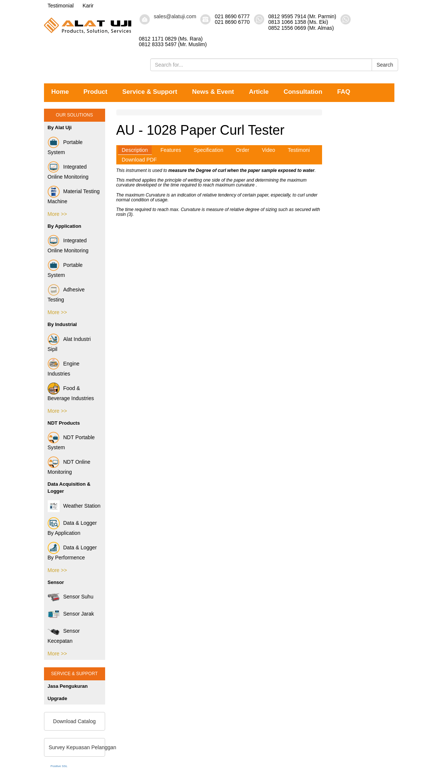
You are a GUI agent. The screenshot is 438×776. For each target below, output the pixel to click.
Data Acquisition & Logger (69, 487)
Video (268, 150)
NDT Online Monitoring (69, 465)
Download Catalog (74, 721)
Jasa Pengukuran (68, 686)
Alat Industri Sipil (69, 342)
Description (135, 150)
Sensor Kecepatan (64, 634)
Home (60, 91)
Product (95, 91)
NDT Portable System (71, 441)
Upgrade (57, 698)
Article (259, 91)
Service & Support (149, 91)
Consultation (303, 91)
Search (384, 65)
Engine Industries (64, 367)
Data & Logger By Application (72, 526)
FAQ (343, 91)
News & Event (213, 91)
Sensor (56, 582)
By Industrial (62, 324)
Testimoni (299, 150)
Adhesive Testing (66, 293)
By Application (65, 226)
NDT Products (64, 423)
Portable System (65, 146)
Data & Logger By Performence (72, 551)
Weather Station (74, 506)
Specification (208, 150)
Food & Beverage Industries (71, 392)
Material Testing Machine (74, 195)
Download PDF (139, 160)
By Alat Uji (60, 127)
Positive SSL (59, 766)
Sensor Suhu (71, 597)
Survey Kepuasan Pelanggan (77, 747)
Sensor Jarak (71, 614)
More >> (57, 214)
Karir (88, 6)
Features (170, 150)
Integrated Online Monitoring (68, 170)
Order (242, 150)
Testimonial (61, 6)
